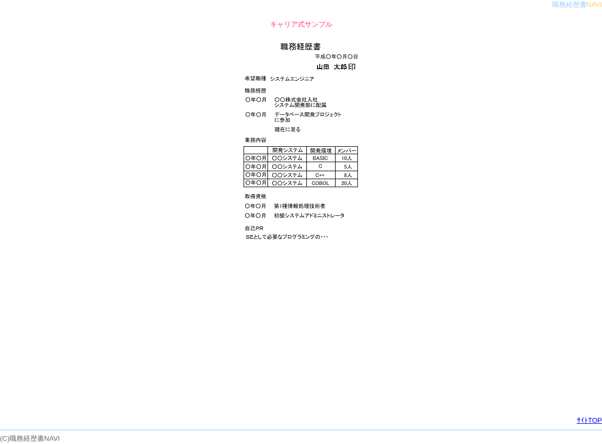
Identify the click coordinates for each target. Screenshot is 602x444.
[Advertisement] (301, 331)
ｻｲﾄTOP (590, 420)
